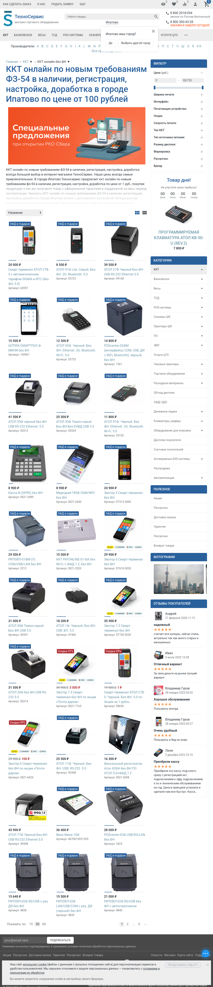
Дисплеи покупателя (167, 440)
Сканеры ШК (98, 35)
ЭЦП (82, 4)
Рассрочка (161, 507)
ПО (156, 335)
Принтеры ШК (163, 326)
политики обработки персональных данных (107, 946)
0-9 (199, 46)
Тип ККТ (159, 130)
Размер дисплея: (165, 144)
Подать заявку (62, 4)
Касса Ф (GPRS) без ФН (25, 493)
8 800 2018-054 (181, 13)
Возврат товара (164, 545)
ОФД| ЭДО (160, 402)
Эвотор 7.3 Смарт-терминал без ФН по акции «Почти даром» (76, 697)
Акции (158, 498)
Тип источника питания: (169, 137)
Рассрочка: (161, 158)
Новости (156, 955)
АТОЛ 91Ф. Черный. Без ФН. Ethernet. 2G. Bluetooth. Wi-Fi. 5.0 (124, 426)
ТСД (54, 35)
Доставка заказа (165, 517)
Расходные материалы (168, 383)
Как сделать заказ (17, 4)
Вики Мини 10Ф (67, 835)
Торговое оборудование (169, 373)
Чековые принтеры (166, 364)
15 (31, 924)
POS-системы (73, 35)
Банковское (23, 35)
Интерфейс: (161, 101)
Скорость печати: (165, 123)
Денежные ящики (165, 411)
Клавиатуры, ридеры (167, 421)
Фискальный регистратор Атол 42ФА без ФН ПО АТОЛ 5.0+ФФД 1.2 (123, 768)
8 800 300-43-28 (181, 22)
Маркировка (162, 151)
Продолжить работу (183, 965)
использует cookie (35, 964)
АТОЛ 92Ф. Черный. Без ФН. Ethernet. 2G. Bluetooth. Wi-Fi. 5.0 (76, 350)
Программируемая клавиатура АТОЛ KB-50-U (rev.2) (179, 238)
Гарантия (160, 526)
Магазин (170, 955)
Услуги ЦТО (169, 35)
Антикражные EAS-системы (172, 458)
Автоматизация (164, 477)
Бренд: (158, 165)
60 (44, 924)
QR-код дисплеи (164, 392)
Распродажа (162, 468)
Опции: (158, 115)
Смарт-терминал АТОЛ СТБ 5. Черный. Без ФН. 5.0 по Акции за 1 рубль (124, 697)
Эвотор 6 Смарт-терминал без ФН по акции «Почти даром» (27, 768)
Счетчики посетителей (168, 449)
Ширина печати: (164, 94)
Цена (161, 72)
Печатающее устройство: (170, 108)
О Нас (41, 4)
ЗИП (156, 345)
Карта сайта (185, 955)
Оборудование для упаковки (172, 430)
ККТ (5, 35)
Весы (42, 35)
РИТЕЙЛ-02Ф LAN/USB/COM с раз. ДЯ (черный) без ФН (74, 906)
